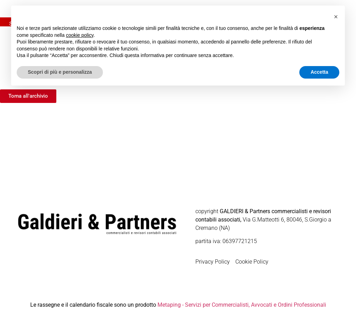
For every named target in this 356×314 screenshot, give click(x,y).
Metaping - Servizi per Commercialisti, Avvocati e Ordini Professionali (241, 304)
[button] (335, 16)
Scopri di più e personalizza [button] (60, 72)
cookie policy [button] (80, 35)
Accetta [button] (319, 72)
